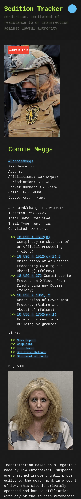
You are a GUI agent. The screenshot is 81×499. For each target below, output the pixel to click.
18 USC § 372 (29, 276)
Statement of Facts (32, 356)
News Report (26, 340)
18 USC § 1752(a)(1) (36, 314)
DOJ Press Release (31, 352)
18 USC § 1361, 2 (33, 295)
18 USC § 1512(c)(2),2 (39, 256)
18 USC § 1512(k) (33, 237)
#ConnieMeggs (20, 161)
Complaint (25, 344)
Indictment (25, 348)
